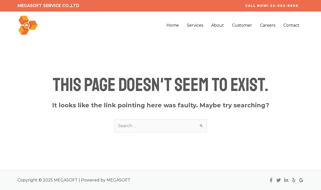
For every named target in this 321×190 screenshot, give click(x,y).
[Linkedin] (286, 180)
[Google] (301, 180)
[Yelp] (293, 180)
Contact (291, 25)
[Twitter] (278, 180)
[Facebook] (271, 180)
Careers (267, 25)
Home (173, 25)
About (217, 25)
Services (195, 25)
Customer (242, 25)
